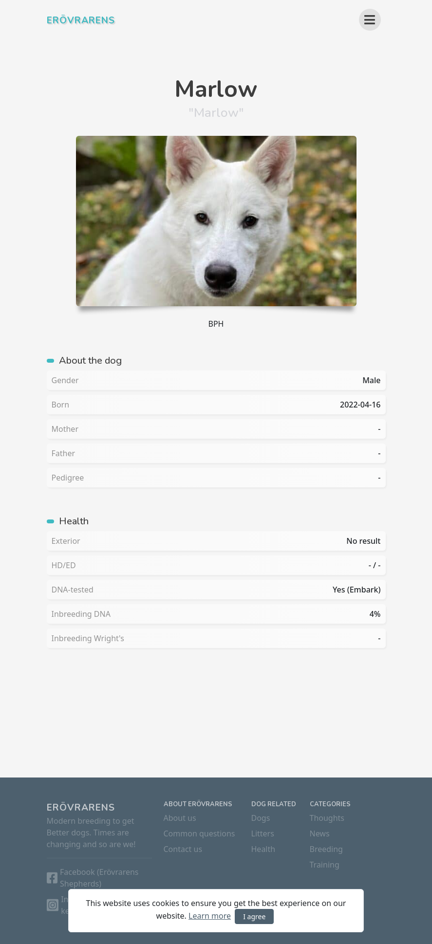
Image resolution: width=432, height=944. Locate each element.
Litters (262, 833)
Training (324, 864)
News (320, 833)
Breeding (326, 849)
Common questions (199, 833)
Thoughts (327, 818)
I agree (254, 916)
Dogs (260, 818)
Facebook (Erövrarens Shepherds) (99, 878)
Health (263, 849)
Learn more (209, 915)
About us (180, 818)
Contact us (183, 849)
